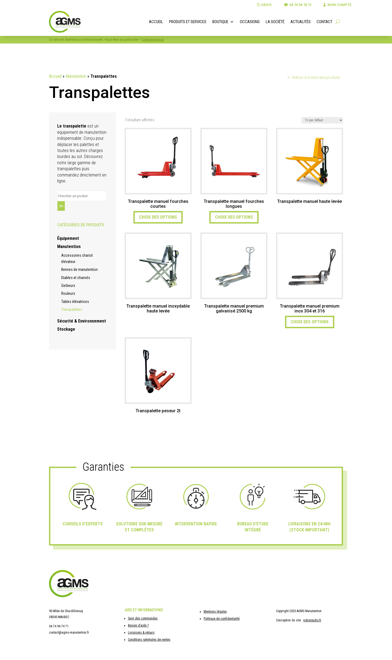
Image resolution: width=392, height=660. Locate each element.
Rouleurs (68, 293)
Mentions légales (215, 611)
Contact (324, 21)
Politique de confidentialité (222, 619)
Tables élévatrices (75, 301)
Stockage (66, 329)
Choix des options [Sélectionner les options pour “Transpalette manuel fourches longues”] (234, 217)
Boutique (220, 21)
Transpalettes (71, 309)
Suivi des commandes (143, 618)
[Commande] (322, 120)
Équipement (68, 238)
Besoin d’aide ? (138, 625)
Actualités (300, 21)
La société (275, 21)
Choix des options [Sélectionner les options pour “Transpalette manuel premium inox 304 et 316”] (310, 321)
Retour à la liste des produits (316, 77)
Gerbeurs (68, 285)
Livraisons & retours (141, 632)
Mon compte (338, 5)
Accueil (156, 21)
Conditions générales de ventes (149, 640)
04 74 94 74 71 (296, 5)
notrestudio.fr (312, 620)
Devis (261, 5)
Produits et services (187, 21)
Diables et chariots (75, 277)
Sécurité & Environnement (81, 321)
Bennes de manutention (79, 269)
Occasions (250, 21)
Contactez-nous (153, 40)
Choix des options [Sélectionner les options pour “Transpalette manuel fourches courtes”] (158, 217)
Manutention (76, 76)
